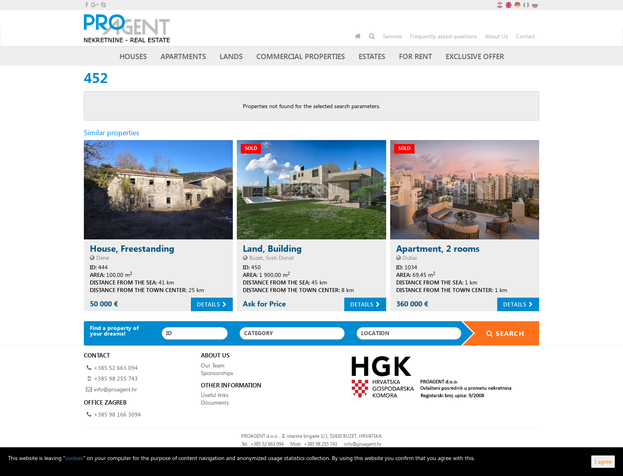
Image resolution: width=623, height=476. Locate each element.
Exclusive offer (475, 56)
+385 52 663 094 (116, 367)
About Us (496, 36)
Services (392, 36)
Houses (133, 56)
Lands (231, 56)
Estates (372, 56)
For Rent (415, 56)
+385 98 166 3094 (117, 414)
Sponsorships (217, 373)
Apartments (183, 56)
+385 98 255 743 (116, 378)
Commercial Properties (300, 56)
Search (500, 333)
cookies (74, 458)
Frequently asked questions (443, 36)
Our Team (212, 365)
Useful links (214, 395)
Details (212, 304)
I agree (603, 461)
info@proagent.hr (115, 389)
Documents (215, 402)
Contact (525, 36)
